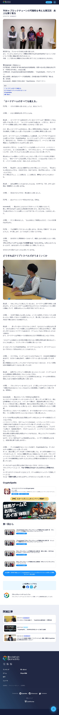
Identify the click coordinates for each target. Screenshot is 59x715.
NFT (4, 677)
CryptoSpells (8, 92)
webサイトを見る (24, 493)
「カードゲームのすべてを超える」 (13, 88)
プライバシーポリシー (14, 685)
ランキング (6, 669)
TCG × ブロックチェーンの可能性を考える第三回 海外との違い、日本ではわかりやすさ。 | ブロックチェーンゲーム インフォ (35, 551)
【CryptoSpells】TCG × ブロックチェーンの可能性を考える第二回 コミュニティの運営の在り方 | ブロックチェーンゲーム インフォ (35, 541)
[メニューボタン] (54, 2)
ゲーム (5, 673)
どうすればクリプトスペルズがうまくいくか (15, 90)
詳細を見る (15, 493)
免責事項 (5, 685)
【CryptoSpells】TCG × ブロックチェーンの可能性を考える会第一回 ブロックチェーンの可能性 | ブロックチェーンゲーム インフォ (35, 530)
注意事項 (23, 685)
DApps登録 (23, 673)
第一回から (7, 94)
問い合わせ (23, 669)
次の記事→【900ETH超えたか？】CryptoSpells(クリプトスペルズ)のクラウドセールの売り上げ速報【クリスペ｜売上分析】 (29, 573)
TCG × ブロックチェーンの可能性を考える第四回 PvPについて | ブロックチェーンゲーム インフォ (35, 562)
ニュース (5, 680)
